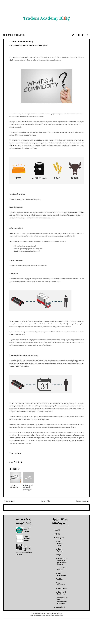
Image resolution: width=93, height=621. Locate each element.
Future (40, 45)
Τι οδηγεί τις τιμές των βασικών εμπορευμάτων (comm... (61, 561)
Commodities (33, 45)
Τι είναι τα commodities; (21, 41)
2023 (56, 530)
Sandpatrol (38, 615)
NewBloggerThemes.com (57, 615)
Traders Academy (19, 35)
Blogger (60, 613)
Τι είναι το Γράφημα (59, 550)
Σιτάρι (20, 45)
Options (45, 45)
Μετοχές (58, 555)
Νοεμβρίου (59, 538)
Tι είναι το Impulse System (59, 543)
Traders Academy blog (46, 613)
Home (5, 35)
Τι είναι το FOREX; (61, 588)
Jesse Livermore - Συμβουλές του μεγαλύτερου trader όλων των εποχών (24, 549)
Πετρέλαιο (14, 45)
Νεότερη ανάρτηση (9, 501)
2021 (56, 534)
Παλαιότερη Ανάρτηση (82, 501)
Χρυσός (25, 45)
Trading (10, 35)
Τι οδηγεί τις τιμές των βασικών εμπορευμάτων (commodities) (28, 488)
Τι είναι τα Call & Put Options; (27, 538)
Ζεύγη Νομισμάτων (60, 584)
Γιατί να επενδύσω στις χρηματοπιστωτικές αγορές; (61, 600)
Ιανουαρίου (60, 607)
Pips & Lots (59, 579)
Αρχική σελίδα (45, 501)
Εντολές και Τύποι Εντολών (61, 569)
